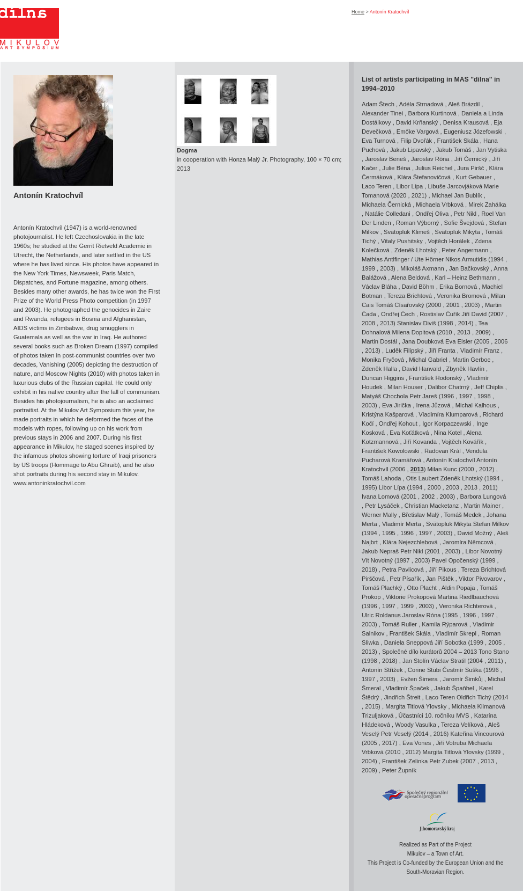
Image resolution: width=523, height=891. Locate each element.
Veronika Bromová (461, 296)
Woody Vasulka (415, 724)
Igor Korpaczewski (446, 423)
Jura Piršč (471, 168)
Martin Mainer (482, 505)
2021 (418, 195)
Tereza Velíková (462, 724)
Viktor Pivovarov (480, 578)
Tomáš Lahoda (381, 478)
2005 (482, 341)
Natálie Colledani (387, 213)
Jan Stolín (415, 661)
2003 (386, 268)
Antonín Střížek (382, 670)
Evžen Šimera (419, 679)
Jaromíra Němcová (468, 542)
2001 (453, 305)
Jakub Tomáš (454, 150)
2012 (485, 469)
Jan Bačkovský (469, 268)
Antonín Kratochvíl (451, 460)
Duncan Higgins (383, 378)
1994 (497, 259)
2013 (386, 323)
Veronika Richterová (465, 606)
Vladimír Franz (479, 350)
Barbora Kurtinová (432, 113)
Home (358, 11)
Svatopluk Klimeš (407, 232)
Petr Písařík (405, 578)
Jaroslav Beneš (385, 159)
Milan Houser (405, 387)
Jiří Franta (441, 350)
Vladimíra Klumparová (448, 414)
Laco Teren (376, 186)
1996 (447, 396)
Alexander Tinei (382, 113)
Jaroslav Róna (430, 159)
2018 (368, 569)
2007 (497, 314)
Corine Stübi (424, 670)
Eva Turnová (378, 140)
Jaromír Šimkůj (463, 679)
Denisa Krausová (466, 122)
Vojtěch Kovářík (462, 442)
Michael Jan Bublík (457, 195)
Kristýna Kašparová (388, 414)
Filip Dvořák (416, 140)
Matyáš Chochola (385, 396)
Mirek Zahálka (487, 204)
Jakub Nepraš (380, 551)
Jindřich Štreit (402, 697)
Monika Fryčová (383, 359)
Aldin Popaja (458, 588)
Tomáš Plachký (382, 588)
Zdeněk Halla (379, 369)
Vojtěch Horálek (448, 241)
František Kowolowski (391, 451)
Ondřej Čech (398, 314)
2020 (399, 195)
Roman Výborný (417, 223)
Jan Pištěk (440, 578)
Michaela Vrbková (440, 204)
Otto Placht (422, 588)
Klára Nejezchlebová (410, 542)
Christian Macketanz (432, 505)
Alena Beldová (410, 277)
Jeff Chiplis (489, 387)
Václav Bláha (379, 286)
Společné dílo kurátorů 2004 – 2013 (429, 651)
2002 (428, 496)
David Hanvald (421, 369)
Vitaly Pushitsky (402, 241)
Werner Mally (379, 515)
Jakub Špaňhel (454, 688)
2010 (445, 332)
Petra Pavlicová (403, 569)
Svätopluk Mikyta (457, 232)
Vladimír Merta (401, 524)
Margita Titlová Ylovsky (415, 706)
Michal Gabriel (428, 359)
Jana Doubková (423, 341)
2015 (371, 706)
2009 (482, 332)
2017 (388, 743)
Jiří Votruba (451, 743)
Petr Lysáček (382, 505)
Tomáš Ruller (399, 624)
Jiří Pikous (443, 569)
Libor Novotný (483, 551)
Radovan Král (442, 451)
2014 (465, 323)
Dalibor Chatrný (448, 387)
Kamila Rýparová (444, 624)
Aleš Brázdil (464, 104)
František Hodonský (435, 378)
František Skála (458, 140)
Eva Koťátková (409, 432)
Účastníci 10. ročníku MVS (434, 715)
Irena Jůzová (433, 405)
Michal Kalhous (475, 405)
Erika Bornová (458, 286)
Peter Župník (399, 770)
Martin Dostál (379, 341)
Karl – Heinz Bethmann (465, 277)
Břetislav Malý (420, 515)
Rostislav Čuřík (440, 314)
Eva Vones (416, 743)
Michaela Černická (386, 204)
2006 (501, 341)
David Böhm (418, 286)
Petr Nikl (465, 213)
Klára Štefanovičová (424, 177)
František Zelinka (405, 761)
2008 (368, 323)
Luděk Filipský (404, 350)
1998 (446, 323)
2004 (476, 661)
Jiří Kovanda (420, 442)
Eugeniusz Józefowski (473, 131)
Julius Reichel (433, 168)
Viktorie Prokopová (411, 597)
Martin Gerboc (471, 359)
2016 (440, 734)
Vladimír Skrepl (456, 633)
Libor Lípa (409, 186)
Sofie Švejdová (464, 223)
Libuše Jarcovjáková (455, 186)
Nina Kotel (448, 432)
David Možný (475, 533)
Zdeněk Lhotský (415, 250)
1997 (466, 396)
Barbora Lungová (483, 496)
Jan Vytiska (491, 150)
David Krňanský (417, 122)
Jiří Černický (471, 159)
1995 (368, 487)
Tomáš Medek (463, 515)
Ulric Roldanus (381, 615)
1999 (368, 268)
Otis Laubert (422, 478)
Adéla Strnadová (421, 104)
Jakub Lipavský (410, 150)
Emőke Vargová (418, 131)
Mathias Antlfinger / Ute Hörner (403, 259)
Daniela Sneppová (408, 642)
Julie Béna (396, 168)
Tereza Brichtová (409, 296)
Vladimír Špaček (407, 688)
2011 (489, 487)
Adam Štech (378, 104)
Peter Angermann (465, 250)
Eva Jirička (396, 405)
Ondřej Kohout (398, 423)
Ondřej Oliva (432, 213)
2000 (435, 305)
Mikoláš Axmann (422, 268)
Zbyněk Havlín (465, 369)
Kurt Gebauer (473, 177)
